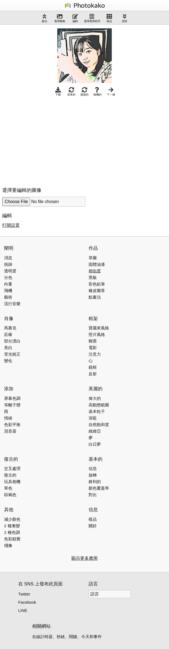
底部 (124, 18)
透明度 (10, 271)
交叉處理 (12, 468)
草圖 (93, 257)
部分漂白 (12, 341)
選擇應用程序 (92, 18)
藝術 (8, 297)
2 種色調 (12, 532)
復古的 (10, 475)
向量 (8, 284)
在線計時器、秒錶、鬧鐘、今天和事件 (67, 636)
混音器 (10, 431)
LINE (22, 610)
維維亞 (95, 431)
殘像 (8, 545)
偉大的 (95, 398)
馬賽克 (10, 328)
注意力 (95, 354)
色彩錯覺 (12, 539)
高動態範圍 (99, 405)
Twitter (24, 594)
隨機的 (97, 91)
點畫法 (95, 297)
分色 (8, 277)
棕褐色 (10, 494)
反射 (93, 373)
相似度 (95, 271)
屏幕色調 (12, 398)
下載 (58, 91)
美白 (8, 347)
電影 (93, 347)
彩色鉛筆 (97, 284)
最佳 (44, 18)
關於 (93, 525)
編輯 (75, 18)
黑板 (93, 277)
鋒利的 (95, 481)
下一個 (111, 91)
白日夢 (95, 444)
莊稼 (8, 334)
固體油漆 (97, 264)
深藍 (93, 418)
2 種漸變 (12, 525)
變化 (8, 360)
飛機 (8, 290)
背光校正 (12, 354)
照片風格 (97, 334)
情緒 (8, 418)
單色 (8, 488)
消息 (8, 257)
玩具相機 (12, 481)
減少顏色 (12, 519)
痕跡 (8, 264)
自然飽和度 (99, 424)
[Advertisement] (48, 140)
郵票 (93, 341)
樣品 (109, 18)
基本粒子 (97, 411)
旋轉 (93, 475)
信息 (93, 468)
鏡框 (93, 367)
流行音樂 (12, 303)
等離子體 (12, 405)
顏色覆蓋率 (99, 488)
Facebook (27, 602)
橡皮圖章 (97, 290)
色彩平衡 (12, 424)
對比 (93, 494)
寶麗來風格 (99, 328)
